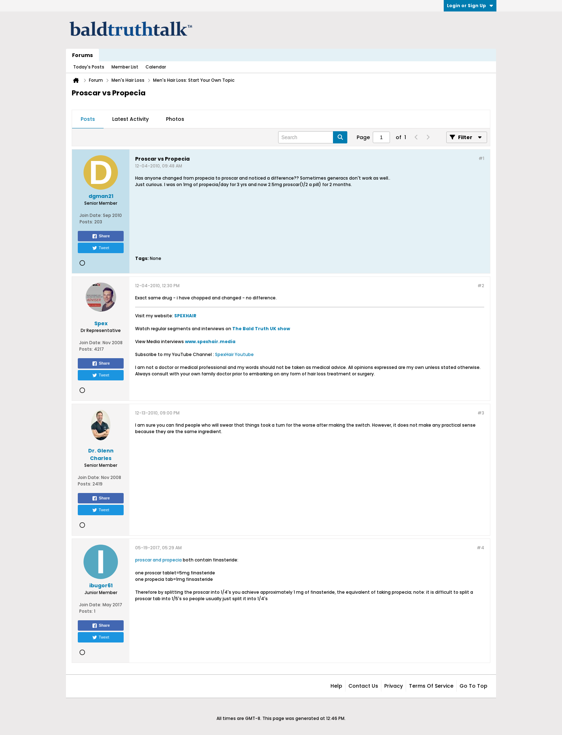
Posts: (86, 222)
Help (336, 685)
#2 (480, 286)
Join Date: (91, 215)
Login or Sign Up (470, 6)
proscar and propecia (158, 560)
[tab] (88, 119)
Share (101, 236)
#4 (480, 548)
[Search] (312, 137)
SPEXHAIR (185, 316)
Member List (124, 67)
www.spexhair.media (210, 341)
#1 (481, 158)
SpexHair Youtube (234, 354)
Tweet (100, 248)
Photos (175, 119)
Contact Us (363, 685)
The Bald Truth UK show (261, 329)
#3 (480, 413)
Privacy (393, 685)
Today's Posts (88, 67)
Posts (88, 119)
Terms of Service (431, 685)
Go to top (473, 685)
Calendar (156, 67)
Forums (82, 55)
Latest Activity (130, 119)
